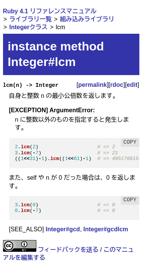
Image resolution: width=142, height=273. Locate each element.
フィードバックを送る (68, 249)
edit (132, 85)
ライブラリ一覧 (30, 19)
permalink (92, 85)
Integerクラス (28, 27)
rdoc (116, 85)
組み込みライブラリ (87, 19)
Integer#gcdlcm (105, 229)
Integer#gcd (62, 229)
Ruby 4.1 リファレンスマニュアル (50, 11)
